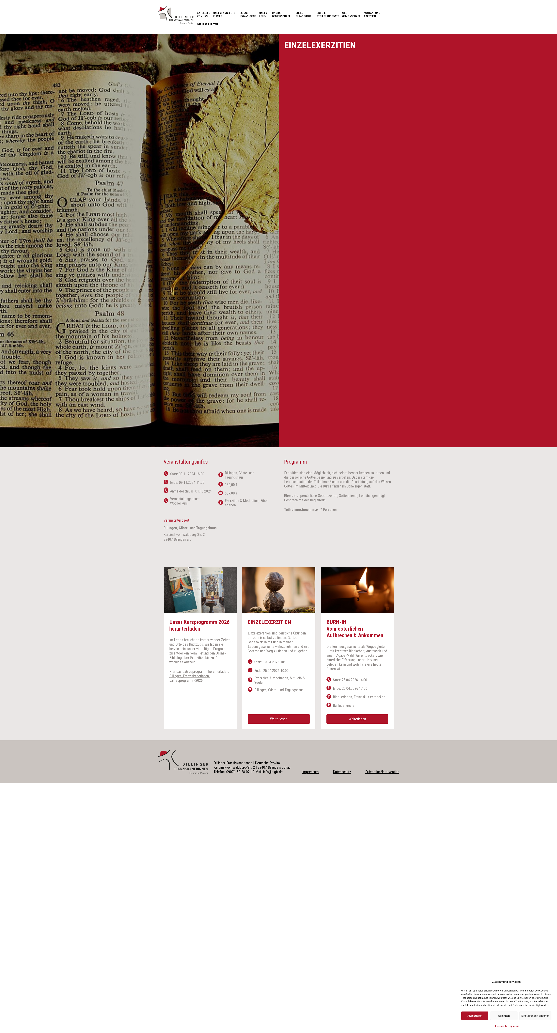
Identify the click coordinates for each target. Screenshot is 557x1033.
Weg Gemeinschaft (351, 14)
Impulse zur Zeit (207, 24)
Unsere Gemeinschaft (282, 14)
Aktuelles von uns (203, 14)
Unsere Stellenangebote (328, 14)
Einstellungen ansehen (535, 1015)
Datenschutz (501, 1026)
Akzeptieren (474, 1015)
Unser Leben (264, 14)
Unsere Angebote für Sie (225, 14)
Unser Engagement (304, 14)
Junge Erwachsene (248, 14)
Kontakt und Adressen (373, 14)
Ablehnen (504, 1015)
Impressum (514, 1026)
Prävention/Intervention (382, 772)
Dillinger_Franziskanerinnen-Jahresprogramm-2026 (189, 678)
